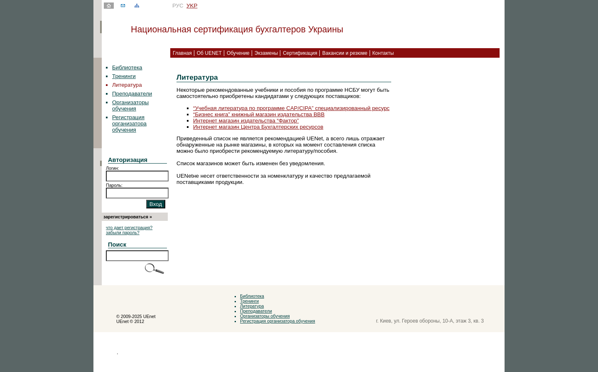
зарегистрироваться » (127, 216)
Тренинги (124, 76)
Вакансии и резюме (345, 53)
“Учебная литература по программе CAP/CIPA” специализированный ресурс (291, 108)
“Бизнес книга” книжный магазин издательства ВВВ (259, 114)
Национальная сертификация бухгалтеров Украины (237, 29)
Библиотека (127, 67)
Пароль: (114, 185)
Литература (252, 305)
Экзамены (266, 53)
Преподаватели (132, 94)
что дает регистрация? (129, 227)
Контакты (383, 53)
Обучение (238, 53)
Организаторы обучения (130, 105)
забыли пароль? (123, 232)
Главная (182, 53)
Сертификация (300, 53)
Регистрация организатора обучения (129, 123)
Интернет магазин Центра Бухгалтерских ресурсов (258, 127)
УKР (191, 5)
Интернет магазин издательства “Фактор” (246, 120)
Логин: (112, 168)
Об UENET (209, 53)
